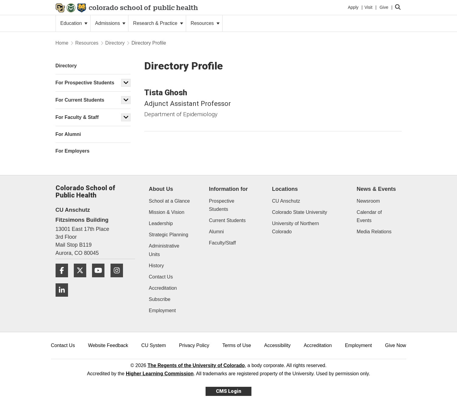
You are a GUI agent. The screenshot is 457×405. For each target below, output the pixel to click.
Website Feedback (108, 345)
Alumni (216, 231)
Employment (162, 310)
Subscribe (159, 299)
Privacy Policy (194, 345)
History (156, 265)
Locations (285, 189)
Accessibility (277, 345)
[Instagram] (119, 279)
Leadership (161, 223)
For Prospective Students (85, 82)
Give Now (395, 345)
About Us (161, 189)
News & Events (376, 189)
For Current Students (80, 100)
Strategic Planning (168, 234)
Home (62, 43)
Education (74, 23)
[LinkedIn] (64, 299)
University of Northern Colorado (295, 227)
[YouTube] (100, 279)
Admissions (110, 23)
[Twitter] (82, 279)
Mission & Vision (166, 212)
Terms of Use (236, 345)
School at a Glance (169, 201)
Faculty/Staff (222, 242)
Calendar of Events (369, 216)
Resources (205, 23)
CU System (153, 345)
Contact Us (161, 276)
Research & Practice (158, 23)
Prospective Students (221, 205)
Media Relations (374, 231)
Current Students (227, 220)
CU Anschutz (286, 201)
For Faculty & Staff (77, 117)
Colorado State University (299, 212)
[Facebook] (64, 279)
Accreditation (163, 288)
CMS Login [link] (228, 391)
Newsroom (368, 201)
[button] (126, 83)
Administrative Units (164, 250)
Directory (115, 43)
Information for (228, 189)
